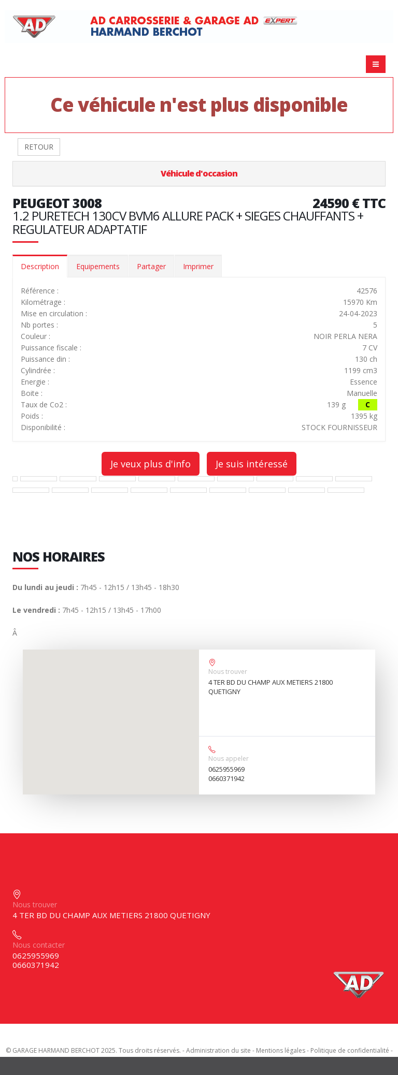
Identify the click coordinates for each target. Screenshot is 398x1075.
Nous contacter (38, 945)
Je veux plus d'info (150, 464)
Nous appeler (228, 758)
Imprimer (198, 266)
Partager (151, 266)
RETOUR (38, 147)
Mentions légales (280, 1050)
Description (40, 266)
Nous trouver (227, 671)
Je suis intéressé (252, 464)
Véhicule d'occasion (199, 173)
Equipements (98, 266)
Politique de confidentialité (349, 1050)
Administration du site (218, 1050)
